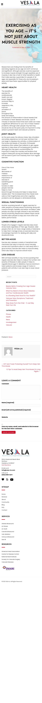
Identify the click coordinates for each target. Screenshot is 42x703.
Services (4, 497)
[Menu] (2, 4)
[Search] (21, 276)
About (4, 499)
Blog (3, 505)
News (8, 320)
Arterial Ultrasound (8, 524)
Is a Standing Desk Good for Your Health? (20, 296)
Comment (5, 384)
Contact (4, 510)
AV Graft (4, 529)
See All (4, 539)
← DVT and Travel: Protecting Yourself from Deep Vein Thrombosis (21, 365)
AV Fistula (5, 526)
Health (8, 317)
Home (4, 494)
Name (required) (8, 403)
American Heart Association (11, 551)
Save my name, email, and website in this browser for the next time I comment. (20, 428)
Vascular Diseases (8, 562)
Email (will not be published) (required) (16, 410)
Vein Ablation (6, 534)
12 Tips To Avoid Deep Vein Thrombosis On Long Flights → (23, 370)
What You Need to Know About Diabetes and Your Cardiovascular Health (20, 292)
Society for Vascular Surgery (11, 559)
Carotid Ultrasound (8, 532)
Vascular (9, 325)
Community (5, 502)
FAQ (3, 507)
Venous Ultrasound (8, 537)
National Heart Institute (9, 557)
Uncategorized (11, 322)
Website (5, 417)
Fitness (8, 314)
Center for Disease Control (10, 554)
